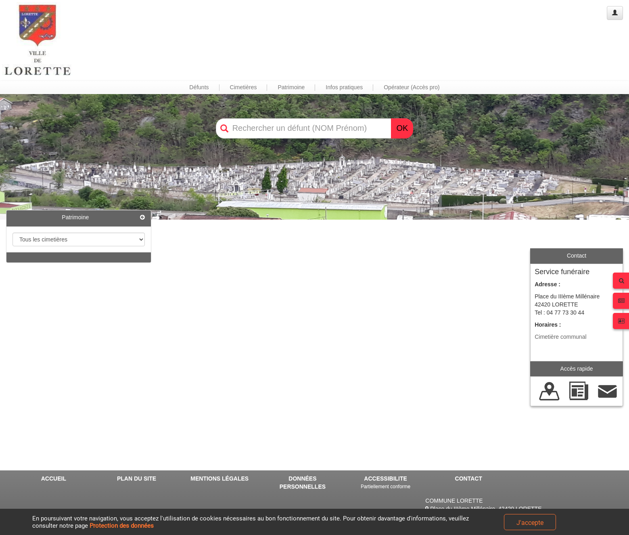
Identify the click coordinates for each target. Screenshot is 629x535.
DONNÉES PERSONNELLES (303, 482)
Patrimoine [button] (291, 87)
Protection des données (122, 525)
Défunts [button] (199, 87)
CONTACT (468, 478)
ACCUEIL (53, 478)
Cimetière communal (560, 337)
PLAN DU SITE (136, 478)
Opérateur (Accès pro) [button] (412, 87)
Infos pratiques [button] (344, 87)
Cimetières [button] (243, 87)
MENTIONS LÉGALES (219, 478)
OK (402, 128)
